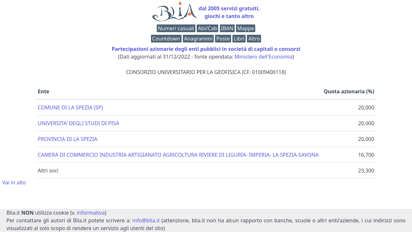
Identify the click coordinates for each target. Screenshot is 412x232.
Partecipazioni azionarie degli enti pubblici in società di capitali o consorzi (206, 48)
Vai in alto (14, 182)
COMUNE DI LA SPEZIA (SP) (70, 107)
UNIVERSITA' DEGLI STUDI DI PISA (78, 123)
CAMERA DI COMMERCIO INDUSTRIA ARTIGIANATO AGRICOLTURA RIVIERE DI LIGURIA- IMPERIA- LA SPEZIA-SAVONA (178, 154)
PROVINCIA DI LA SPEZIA (67, 139)
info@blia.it (146, 220)
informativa (91, 212)
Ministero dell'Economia (264, 56)
